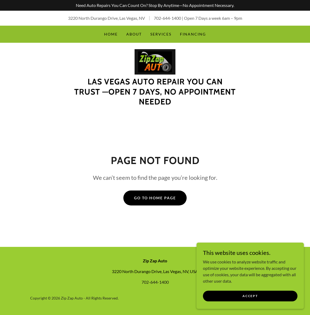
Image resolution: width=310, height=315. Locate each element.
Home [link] (111, 34)
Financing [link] (193, 34)
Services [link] (160, 34)
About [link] (134, 34)
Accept (250, 296)
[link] (155, 61)
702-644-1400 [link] (167, 18)
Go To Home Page (155, 198)
